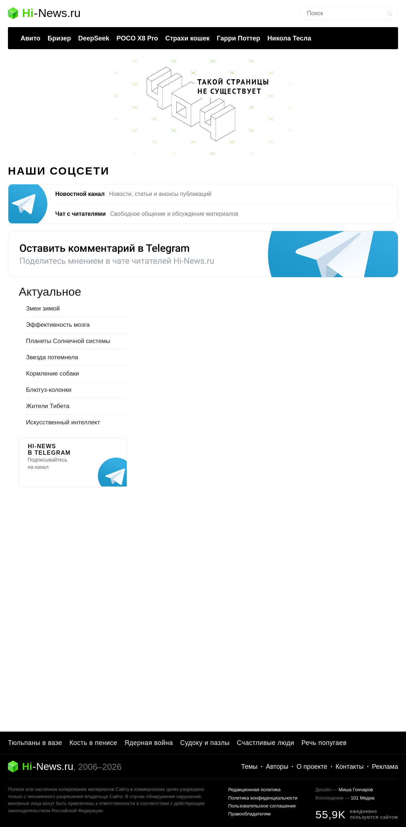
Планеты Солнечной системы (68, 341)
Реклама (385, 766)
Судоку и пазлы (205, 742)
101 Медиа (362, 798)
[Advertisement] (73, 600)
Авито (30, 38)
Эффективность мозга (58, 324)
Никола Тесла (289, 38)
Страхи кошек (187, 38)
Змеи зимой (43, 308)
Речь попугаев (324, 742)
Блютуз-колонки (49, 389)
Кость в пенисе (93, 742)
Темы (249, 766)
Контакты (350, 766)
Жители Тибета (47, 406)
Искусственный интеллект (63, 422)
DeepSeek (93, 38)
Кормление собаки (52, 373)
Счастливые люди (265, 742)
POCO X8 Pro (137, 38)
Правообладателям (249, 814)
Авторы (277, 766)
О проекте (312, 766)
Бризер (59, 38)
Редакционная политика (254, 789)
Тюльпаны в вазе (35, 742)
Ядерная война (149, 742)
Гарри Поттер (238, 38)
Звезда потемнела (52, 357)
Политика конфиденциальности (263, 798)
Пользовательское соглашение (262, 806)
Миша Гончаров (355, 789)
